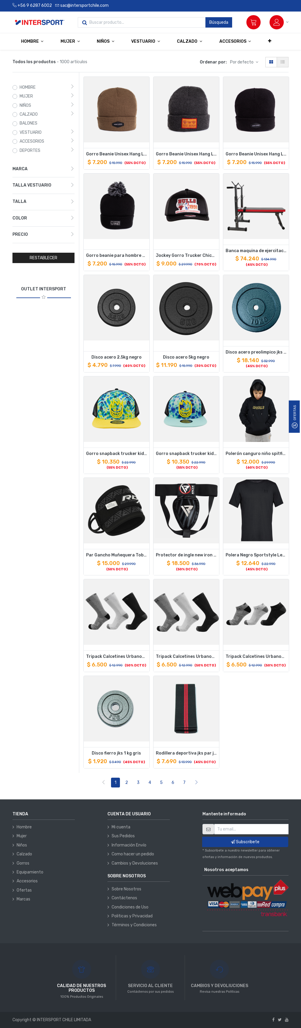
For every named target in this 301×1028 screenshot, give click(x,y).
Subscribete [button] (245, 841)
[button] (269, 41)
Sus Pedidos (123, 835)
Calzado (24, 854)
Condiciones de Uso (130, 907)
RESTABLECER (43, 257)
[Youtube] (287, 1019)
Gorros (23, 863)
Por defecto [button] (242, 62)
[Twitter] (280, 1019)
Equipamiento (30, 872)
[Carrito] (253, 22)
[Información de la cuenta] (279, 22)
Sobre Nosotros (126, 889)
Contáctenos (124, 897)
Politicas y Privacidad (132, 916)
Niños (22, 845)
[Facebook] (273, 1019)
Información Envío (129, 845)
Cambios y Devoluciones (135, 863)
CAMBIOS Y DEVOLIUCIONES (219, 985)
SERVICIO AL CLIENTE (150, 985)
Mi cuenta (121, 827)
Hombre (24, 827)
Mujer (22, 835)
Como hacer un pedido (133, 854)
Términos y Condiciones (134, 924)
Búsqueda (218, 22)
